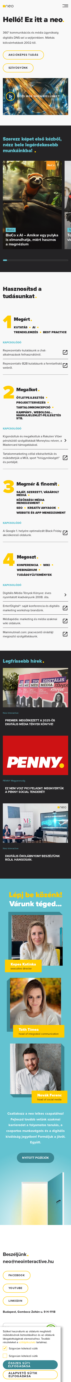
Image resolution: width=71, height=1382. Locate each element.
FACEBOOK (17, 1275)
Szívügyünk (18, 68)
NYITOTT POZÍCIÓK (35, 1158)
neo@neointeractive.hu (28, 1261)
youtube (16, 1288)
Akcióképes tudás (23, 55)
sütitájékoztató (27, 1342)
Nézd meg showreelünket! (34, 96)
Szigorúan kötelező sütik (20, 1348)
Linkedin (15, 1301)
